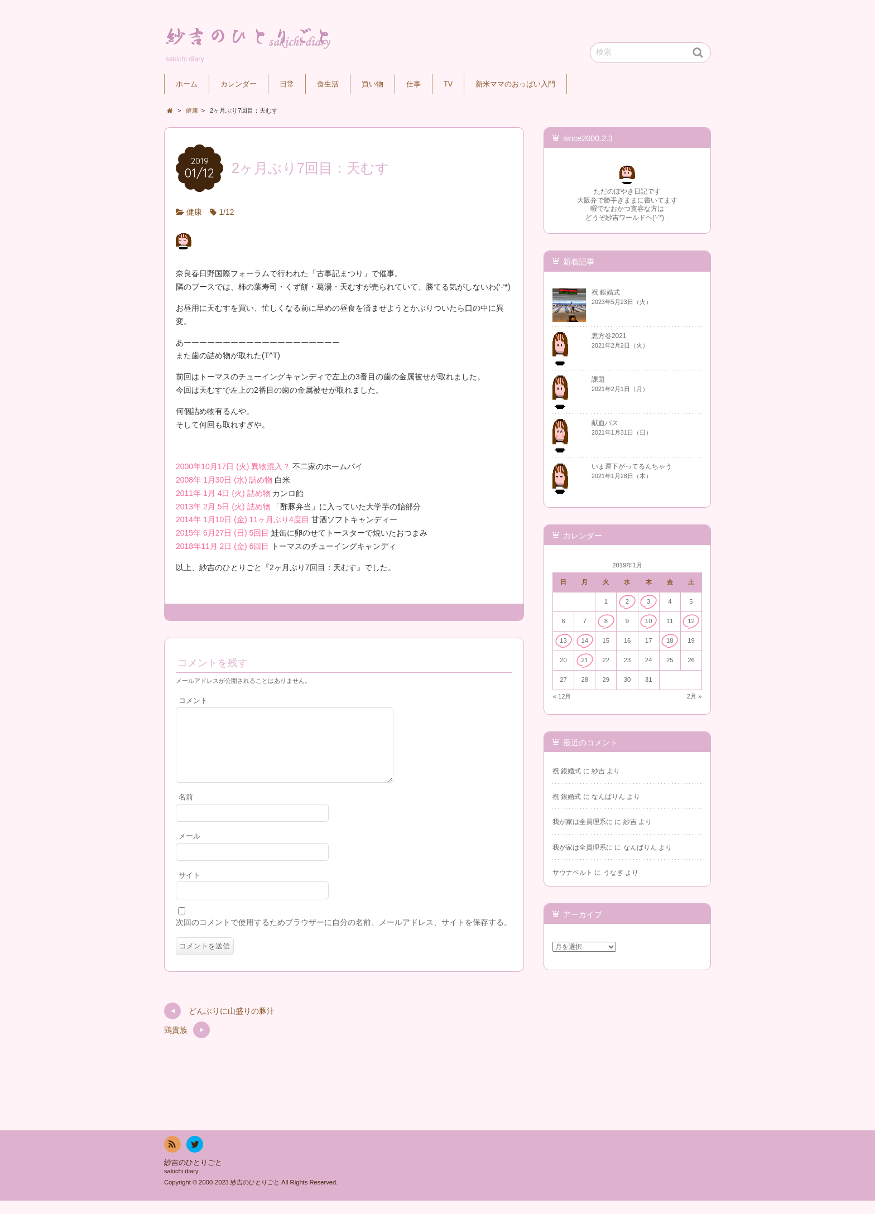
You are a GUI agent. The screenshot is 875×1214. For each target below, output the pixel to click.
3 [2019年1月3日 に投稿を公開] (648, 601)
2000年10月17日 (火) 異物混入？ (233, 466)
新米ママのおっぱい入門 (515, 84)
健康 (194, 212)
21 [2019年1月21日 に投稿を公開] (584, 660)
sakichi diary (181, 1184)
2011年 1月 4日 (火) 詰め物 (223, 493)
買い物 (372, 84)
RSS (171, 1159)
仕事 (413, 84)
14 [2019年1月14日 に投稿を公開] (584, 640)
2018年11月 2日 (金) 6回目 (222, 546)
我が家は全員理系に (582, 822)
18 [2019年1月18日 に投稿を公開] (670, 640)
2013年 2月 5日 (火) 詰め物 (223, 506)
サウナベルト (572, 872)
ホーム (187, 84)
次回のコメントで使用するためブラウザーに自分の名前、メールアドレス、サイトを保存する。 (344, 935)
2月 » (694, 696)
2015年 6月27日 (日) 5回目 (222, 532)
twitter (194, 1159)
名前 (186, 811)
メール (189, 850)
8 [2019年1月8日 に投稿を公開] (606, 621)
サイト (189, 889)
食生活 (328, 84)
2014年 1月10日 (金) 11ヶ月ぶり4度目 (242, 519)
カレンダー (238, 84)
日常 (287, 84)
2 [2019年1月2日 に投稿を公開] (627, 601)
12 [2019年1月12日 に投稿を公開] (691, 621)
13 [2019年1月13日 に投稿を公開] (563, 640)
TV (448, 84)
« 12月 (562, 696)
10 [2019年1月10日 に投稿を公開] (648, 621)
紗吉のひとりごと (193, 1176)
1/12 (226, 212)
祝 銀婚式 (566, 771)
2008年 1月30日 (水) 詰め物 (224, 479)
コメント (193, 701)
